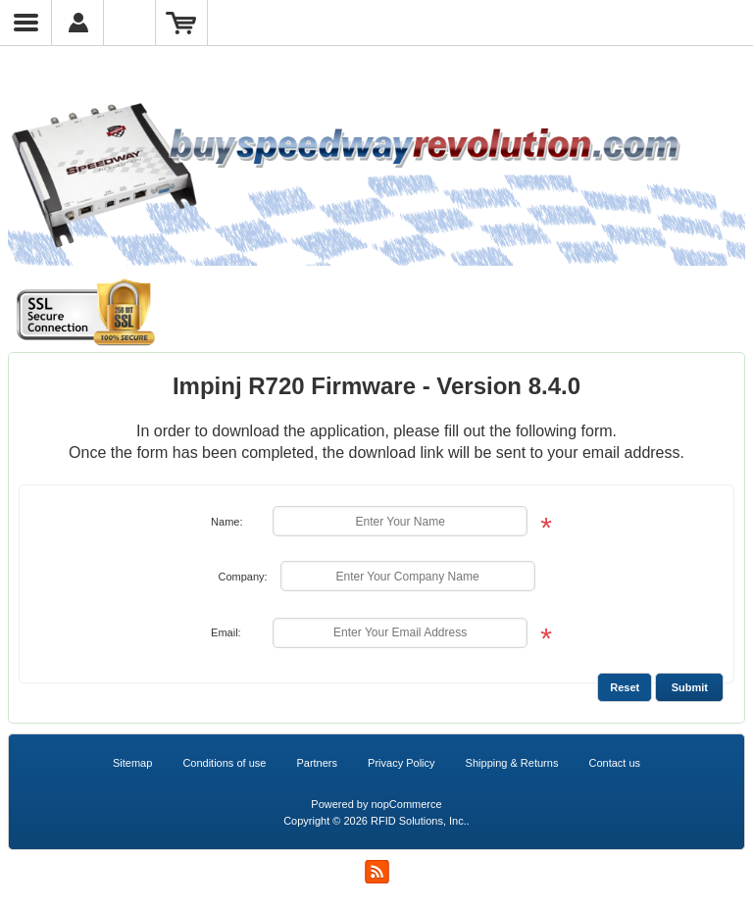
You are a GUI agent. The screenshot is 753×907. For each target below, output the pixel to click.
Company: (242, 576)
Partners (316, 763)
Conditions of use (224, 763)
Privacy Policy (401, 763)
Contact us (614, 763)
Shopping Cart (182, 22)
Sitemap (132, 763)
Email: (226, 632)
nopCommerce (407, 804)
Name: (226, 522)
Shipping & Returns (512, 763)
